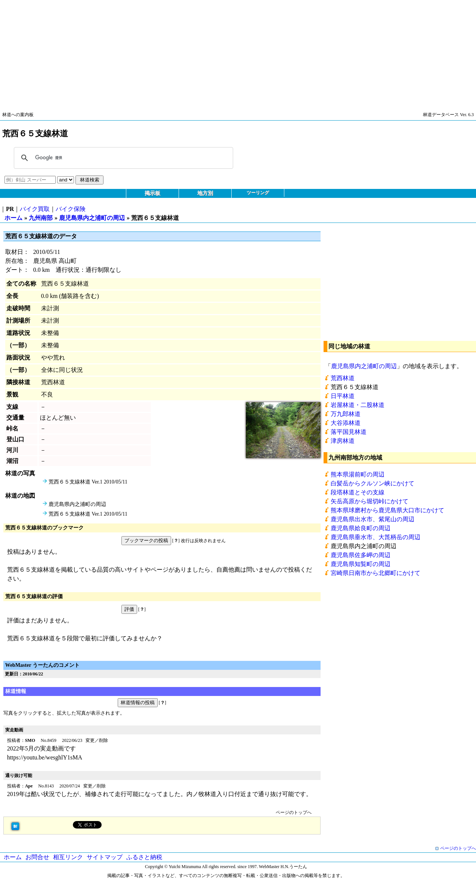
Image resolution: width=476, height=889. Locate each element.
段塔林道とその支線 (357, 492)
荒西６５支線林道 (354, 387)
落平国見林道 (349, 432)
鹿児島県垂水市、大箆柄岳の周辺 (375, 537)
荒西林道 (343, 378)
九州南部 (41, 218)
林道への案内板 (18, 114)
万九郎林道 (346, 414)
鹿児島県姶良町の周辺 (360, 528)
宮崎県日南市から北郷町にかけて (375, 573)
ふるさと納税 (144, 857)
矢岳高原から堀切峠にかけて (369, 501)
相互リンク (68, 857)
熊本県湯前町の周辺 (357, 474)
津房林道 (343, 441)
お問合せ (37, 857)
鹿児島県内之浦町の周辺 (92, 218)
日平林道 (343, 396)
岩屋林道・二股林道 (357, 405)
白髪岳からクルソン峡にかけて (372, 483)
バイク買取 (35, 209)
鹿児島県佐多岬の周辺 (360, 555)
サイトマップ (105, 857)
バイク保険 (71, 209)
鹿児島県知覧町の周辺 (360, 564)
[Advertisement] (224, 52)
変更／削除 (97, 740)
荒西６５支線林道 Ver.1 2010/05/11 (88, 482)
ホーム (13, 218)
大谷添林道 (346, 423)
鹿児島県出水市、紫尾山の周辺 (372, 519)
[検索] (122, 157)
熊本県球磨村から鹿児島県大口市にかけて (387, 510)
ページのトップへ (294, 812)
